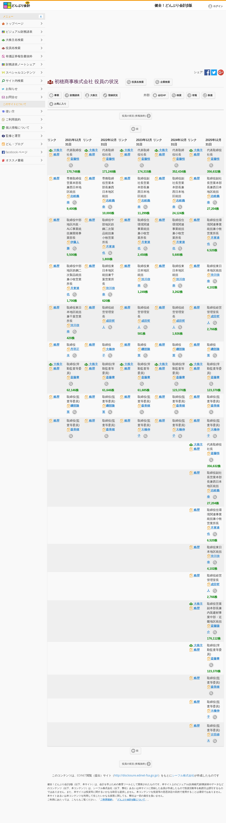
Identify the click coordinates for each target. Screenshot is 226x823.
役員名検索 (138, 82)
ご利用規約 (106, 799)
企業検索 (165, 82)
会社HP (162, 95)
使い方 (8, 111)
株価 (210, 95)
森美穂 (144, 405)
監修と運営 (11, 136)
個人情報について (15, 127)
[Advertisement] (136, 39)
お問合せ (10, 97)
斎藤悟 (73, 159)
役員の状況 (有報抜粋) (134, 116)
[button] (216, 6)
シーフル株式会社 (183, 775)
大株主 (93, 95)
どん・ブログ (13, 144)
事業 (56, 95)
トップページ (13, 23)
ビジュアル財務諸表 (17, 32)
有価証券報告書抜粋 (17, 56)
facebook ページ (14, 152)
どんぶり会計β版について (131, 799)
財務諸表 (74, 95)
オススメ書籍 (13, 160)
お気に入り (60, 104)
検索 (179, 95)
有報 (194, 95)
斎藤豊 (73, 377)
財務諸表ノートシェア (18, 64)
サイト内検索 (71, 165)
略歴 (54, 154)
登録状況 (113, 95)
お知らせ (10, 89)
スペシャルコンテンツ (18, 72)
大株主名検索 (13, 40)
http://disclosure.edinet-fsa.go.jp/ (136, 775)
